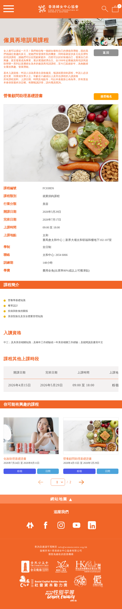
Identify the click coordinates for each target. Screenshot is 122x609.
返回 (106, 52)
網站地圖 (61, 499)
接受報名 (106, 96)
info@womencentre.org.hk (72, 547)
